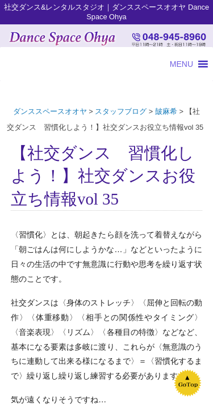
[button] (181, 64)
